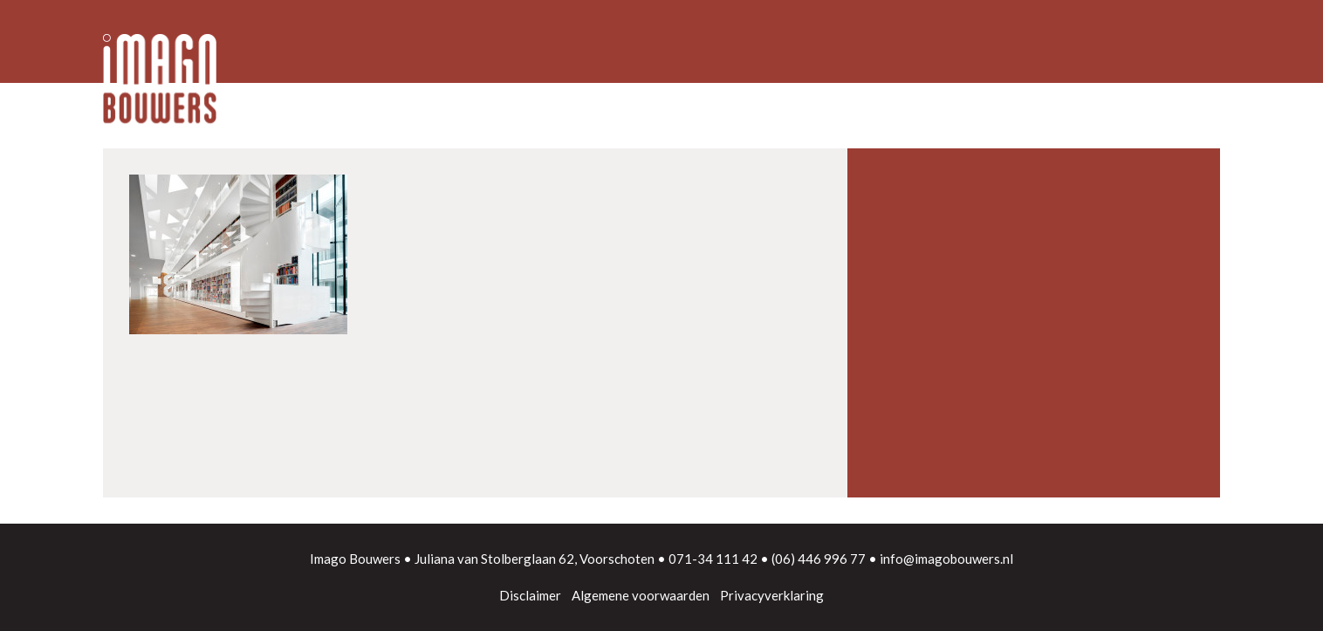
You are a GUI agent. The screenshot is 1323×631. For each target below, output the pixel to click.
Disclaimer (530, 595)
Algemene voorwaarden (640, 595)
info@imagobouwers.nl (946, 558)
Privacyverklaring (772, 595)
